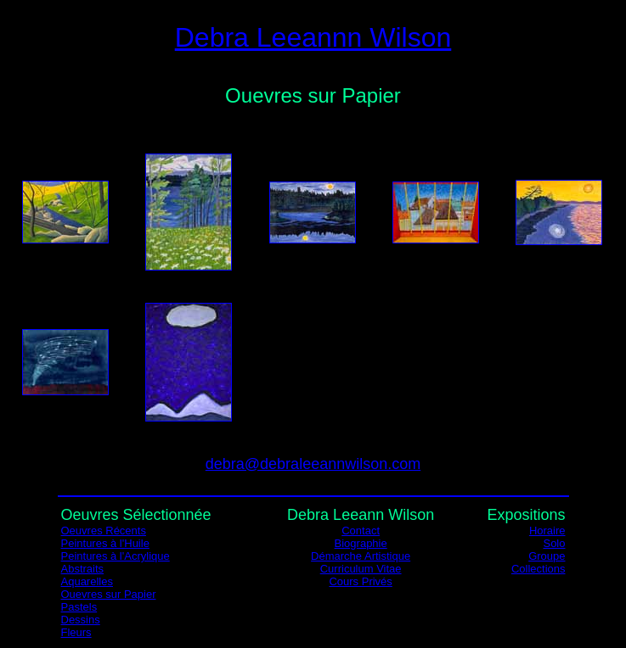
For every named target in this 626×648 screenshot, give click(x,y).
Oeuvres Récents (103, 530)
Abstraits (82, 568)
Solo (554, 543)
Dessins (80, 619)
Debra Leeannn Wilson (313, 37)
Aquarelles (87, 581)
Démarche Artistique (360, 556)
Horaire (547, 530)
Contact (360, 530)
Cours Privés (360, 581)
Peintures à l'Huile (105, 543)
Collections (538, 568)
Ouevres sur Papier (108, 594)
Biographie (361, 543)
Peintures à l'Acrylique (115, 556)
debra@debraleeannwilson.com (313, 463)
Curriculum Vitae (361, 568)
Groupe (546, 556)
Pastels (79, 607)
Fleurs (76, 632)
